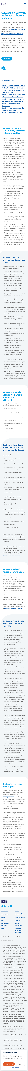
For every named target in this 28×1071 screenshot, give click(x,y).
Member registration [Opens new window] (18, 924)
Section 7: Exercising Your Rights (13, 112)
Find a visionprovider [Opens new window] (5, 924)
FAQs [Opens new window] (2, 928)
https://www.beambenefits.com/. (12, 555)
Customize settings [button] (14, 1067)
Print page (7, 58)
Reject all (20, 1064)
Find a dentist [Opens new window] (19, 914)
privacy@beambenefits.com (16, 29)
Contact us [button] (4, 911)
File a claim (18, 920)
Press (3, 917)
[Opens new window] (2, 906)
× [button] (24, 1052)
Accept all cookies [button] (8, 1064)
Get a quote (5, 914)
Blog (2, 920)
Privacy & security (20, 917)
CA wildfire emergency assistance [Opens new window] (18, 930)
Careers (17, 911)
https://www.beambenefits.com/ (12, 34)
